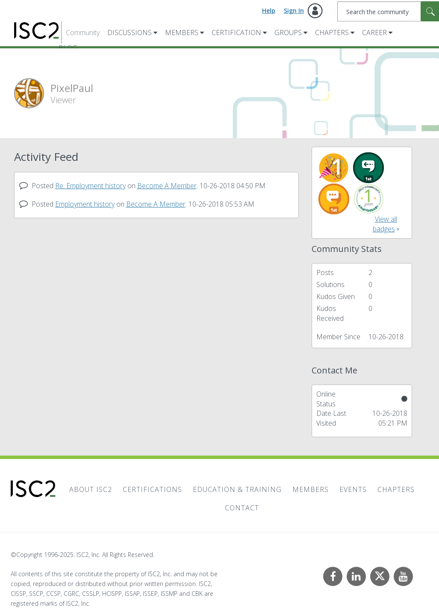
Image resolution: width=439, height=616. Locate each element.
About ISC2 (90, 489)
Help (268, 10)
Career (374, 32)
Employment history (85, 204)
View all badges (385, 224)
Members (181, 32)
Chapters (332, 32)
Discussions (129, 32)
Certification (236, 32)
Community (83, 32)
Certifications (152, 489)
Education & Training (237, 489)
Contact (242, 507)
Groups (288, 32)
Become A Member (167, 185)
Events (353, 489)
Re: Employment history (90, 185)
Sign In (294, 10)
